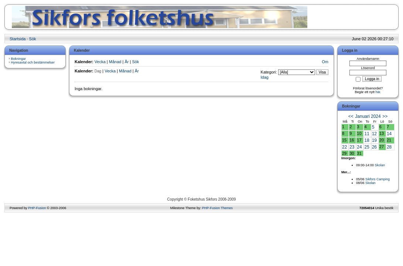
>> (384, 116)
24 (359, 147)
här (378, 92)
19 (374, 140)
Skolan (380, 165)
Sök (32, 39)
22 (344, 147)
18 (366, 140)
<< (351, 116)
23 (351, 147)
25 (366, 147)
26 (374, 147)
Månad (115, 61)
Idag (265, 77)
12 (374, 133)
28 (389, 147)
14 (389, 133)
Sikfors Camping (377, 179)
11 (366, 133)
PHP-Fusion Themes (217, 208)
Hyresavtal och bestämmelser (33, 62)
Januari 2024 (367, 116)
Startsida (17, 39)
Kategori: (269, 72)
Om (325, 61)
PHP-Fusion (37, 208)
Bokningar (18, 59)
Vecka (100, 61)
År (126, 61)
